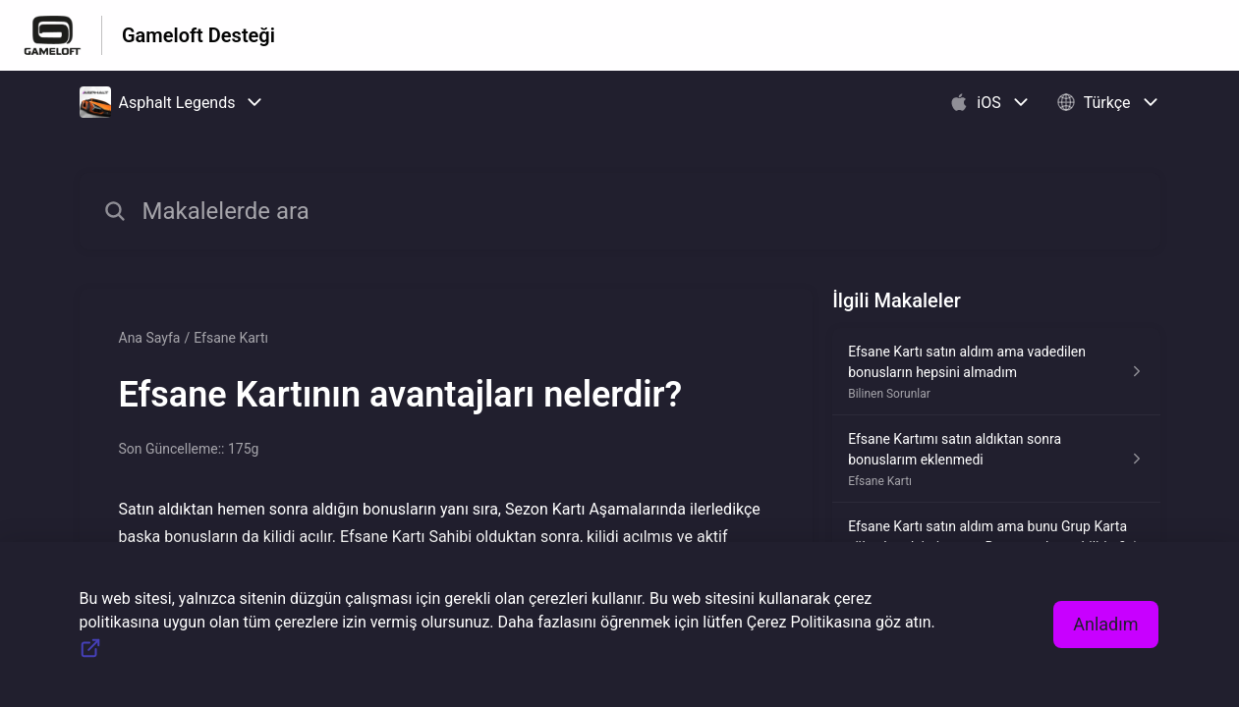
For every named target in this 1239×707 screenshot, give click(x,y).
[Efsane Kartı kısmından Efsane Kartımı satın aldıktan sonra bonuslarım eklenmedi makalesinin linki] (995, 459)
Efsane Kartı (231, 338)
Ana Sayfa (150, 338)
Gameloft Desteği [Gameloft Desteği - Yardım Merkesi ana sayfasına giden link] (198, 35)
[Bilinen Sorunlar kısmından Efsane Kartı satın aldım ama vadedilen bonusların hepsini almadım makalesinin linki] (995, 371)
